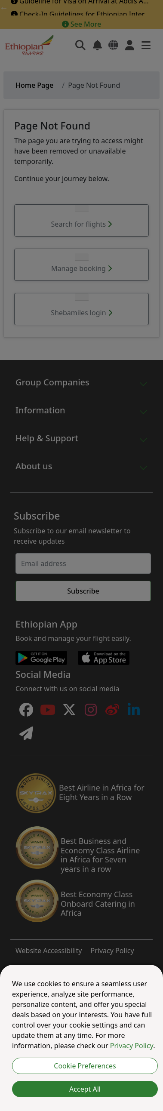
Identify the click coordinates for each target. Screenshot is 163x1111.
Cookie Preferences (85, 1066)
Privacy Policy (131, 1045)
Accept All (85, 1089)
